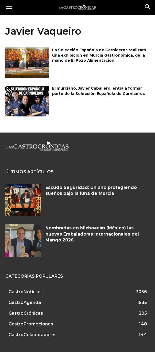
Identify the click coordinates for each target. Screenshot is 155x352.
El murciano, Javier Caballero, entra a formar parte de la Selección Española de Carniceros (98, 91)
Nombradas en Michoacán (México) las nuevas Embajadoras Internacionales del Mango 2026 (92, 234)
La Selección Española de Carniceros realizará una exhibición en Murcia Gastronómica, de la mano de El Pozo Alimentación (99, 55)
